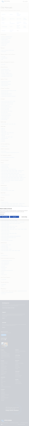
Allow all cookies (5, 216)
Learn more (2, 214)
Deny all (14, 216)
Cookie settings (24, 216)
